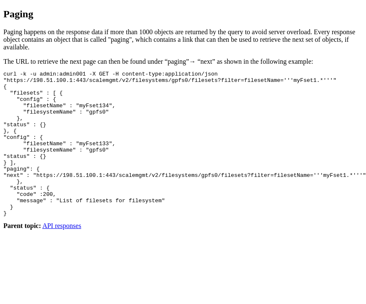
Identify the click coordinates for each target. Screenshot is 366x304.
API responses (61, 254)
